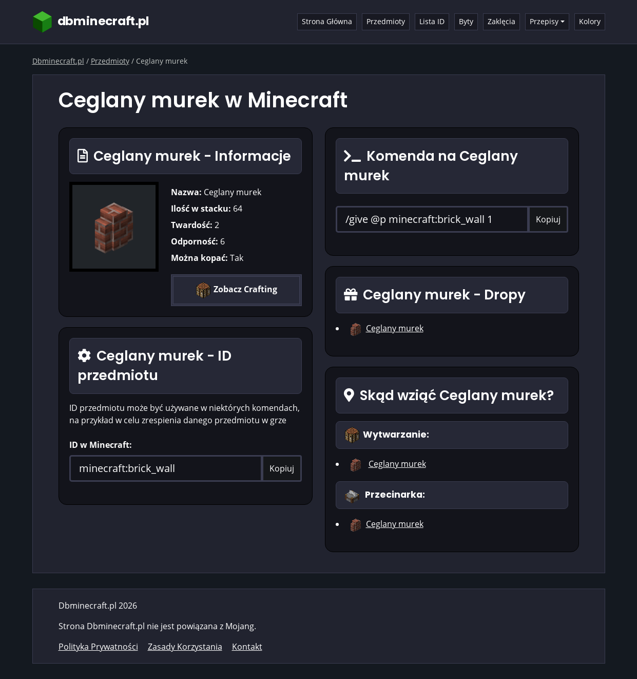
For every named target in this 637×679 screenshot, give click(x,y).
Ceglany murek (394, 328)
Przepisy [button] (544, 21)
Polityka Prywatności (98, 646)
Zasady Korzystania (185, 646)
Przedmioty (385, 21)
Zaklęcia (501, 21)
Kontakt (247, 646)
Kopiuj (281, 468)
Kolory (590, 21)
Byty (466, 21)
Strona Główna (327, 21)
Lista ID (432, 21)
